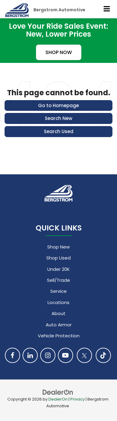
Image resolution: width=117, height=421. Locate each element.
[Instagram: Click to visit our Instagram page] (48, 355)
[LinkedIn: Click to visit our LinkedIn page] (30, 355)
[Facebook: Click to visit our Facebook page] (12, 355)
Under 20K (58, 269)
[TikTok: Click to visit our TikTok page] (103, 355)
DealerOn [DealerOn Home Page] (58, 399)
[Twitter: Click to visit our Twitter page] (84, 355)
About (58, 313)
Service (58, 291)
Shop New (58, 247)
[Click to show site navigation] (107, 9)
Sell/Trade (58, 280)
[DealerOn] (57, 392)
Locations (58, 302)
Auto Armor (59, 324)
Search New (58, 118)
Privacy (77, 399)
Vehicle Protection (59, 335)
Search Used (58, 131)
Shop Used (58, 258)
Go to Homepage (58, 105)
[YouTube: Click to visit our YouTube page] (65, 355)
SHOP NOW (58, 52)
